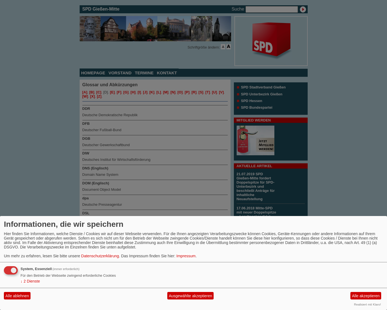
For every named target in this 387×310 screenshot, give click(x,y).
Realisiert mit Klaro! (367, 304)
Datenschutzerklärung (100, 256)
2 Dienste (30, 281)
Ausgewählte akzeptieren (190, 296)
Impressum (186, 256)
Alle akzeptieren (366, 296)
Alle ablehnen (17, 296)
